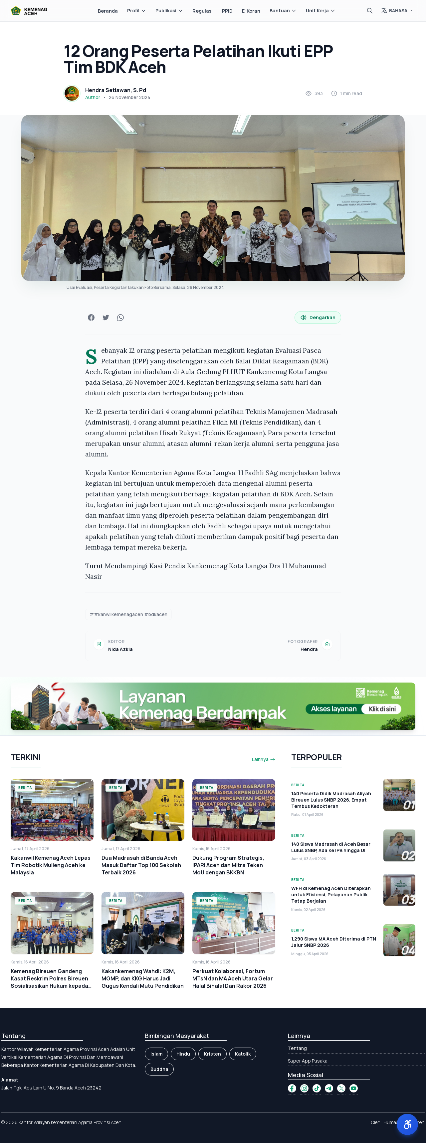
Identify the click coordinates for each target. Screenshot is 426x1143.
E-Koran (251, 11)
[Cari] (370, 11)
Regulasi (202, 11)
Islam (156, 1054)
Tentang (297, 1048)
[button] (407, 1124)
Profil (136, 10)
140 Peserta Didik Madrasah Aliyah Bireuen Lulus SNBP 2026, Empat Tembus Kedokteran (331, 800)
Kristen (212, 1054)
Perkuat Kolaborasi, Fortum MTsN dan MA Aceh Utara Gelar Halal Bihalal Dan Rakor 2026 (232, 978)
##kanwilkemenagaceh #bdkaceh (128, 614)
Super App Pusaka (307, 1061)
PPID (227, 11)
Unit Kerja (320, 10)
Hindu (183, 1054)
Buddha (159, 1069)
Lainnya (263, 759)
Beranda (108, 11)
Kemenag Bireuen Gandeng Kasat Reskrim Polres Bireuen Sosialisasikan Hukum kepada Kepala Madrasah (49, 982)
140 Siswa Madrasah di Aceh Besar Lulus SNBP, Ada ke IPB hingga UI (330, 847)
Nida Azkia (120, 649)
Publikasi (169, 10)
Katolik (243, 1054)
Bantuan (283, 10)
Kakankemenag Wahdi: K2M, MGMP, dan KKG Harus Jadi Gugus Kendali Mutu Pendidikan (143, 978)
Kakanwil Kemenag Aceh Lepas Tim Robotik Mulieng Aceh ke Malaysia (51, 865)
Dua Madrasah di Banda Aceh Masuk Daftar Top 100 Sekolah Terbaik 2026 (141, 865)
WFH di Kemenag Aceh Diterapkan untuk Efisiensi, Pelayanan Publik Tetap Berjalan (331, 894)
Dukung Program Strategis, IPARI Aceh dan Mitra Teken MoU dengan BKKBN (228, 865)
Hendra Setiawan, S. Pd (115, 90)
